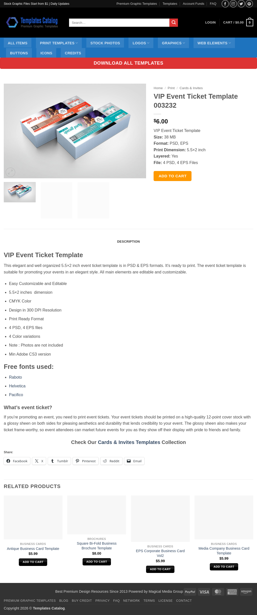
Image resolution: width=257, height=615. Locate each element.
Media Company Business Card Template (224, 550)
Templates (170, 4)
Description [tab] (128, 241)
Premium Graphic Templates (136, 4)
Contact (184, 600)
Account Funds (193, 4)
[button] (238, 23)
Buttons (19, 53)
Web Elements (214, 43)
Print (171, 88)
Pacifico (16, 395)
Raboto (15, 377)
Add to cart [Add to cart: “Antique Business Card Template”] (33, 561)
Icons (46, 53)
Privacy (102, 600)
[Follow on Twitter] (241, 3)
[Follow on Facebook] (225, 3)
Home (158, 88)
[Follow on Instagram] (233, 3)
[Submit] (173, 23)
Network (131, 600)
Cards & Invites (191, 88)
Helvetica (17, 386)
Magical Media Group (166, 591)
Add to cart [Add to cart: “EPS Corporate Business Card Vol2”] (160, 569)
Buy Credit (82, 600)
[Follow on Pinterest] (249, 3)
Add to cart (173, 176)
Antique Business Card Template (33, 549)
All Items (17, 43)
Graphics (173, 43)
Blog (63, 600)
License (165, 600)
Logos (141, 43)
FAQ (213, 4)
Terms (149, 600)
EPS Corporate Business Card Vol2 (160, 553)
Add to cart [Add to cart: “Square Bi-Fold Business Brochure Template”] (96, 561)
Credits (73, 53)
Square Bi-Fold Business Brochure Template (96, 545)
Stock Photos (105, 43)
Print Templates (59, 43)
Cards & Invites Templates (129, 442)
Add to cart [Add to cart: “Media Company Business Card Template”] (224, 566)
